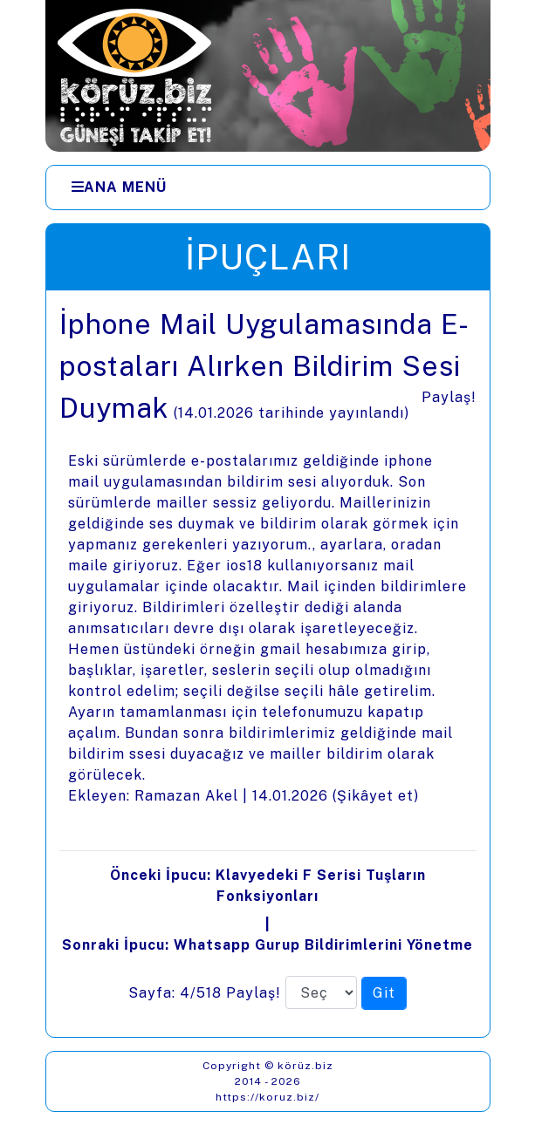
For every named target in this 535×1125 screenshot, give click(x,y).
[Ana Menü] (119, 187)
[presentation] (268, 663)
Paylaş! (449, 397)
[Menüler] (268, 187)
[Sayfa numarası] (321, 992)
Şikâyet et (375, 796)
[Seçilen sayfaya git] (384, 993)
